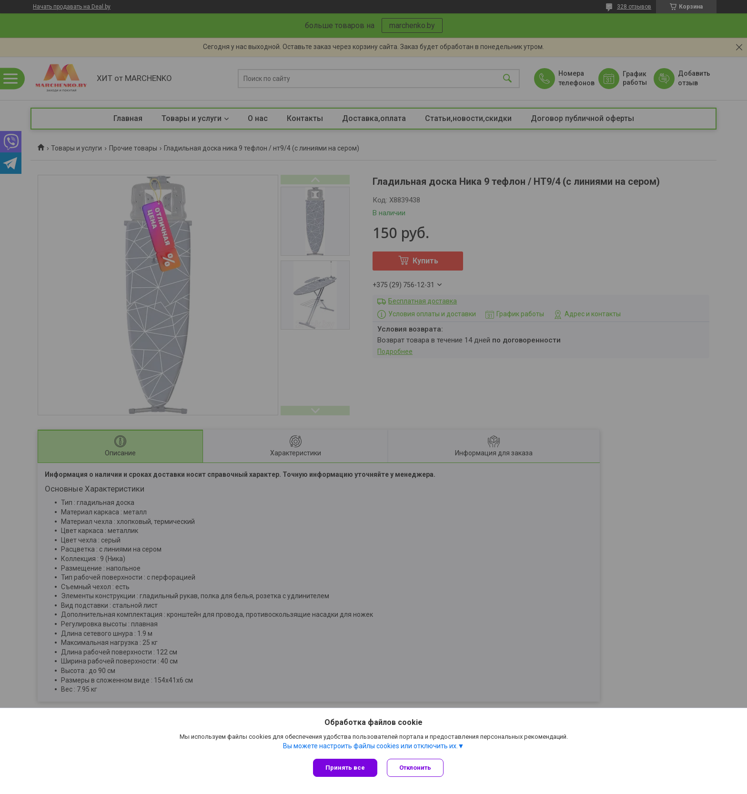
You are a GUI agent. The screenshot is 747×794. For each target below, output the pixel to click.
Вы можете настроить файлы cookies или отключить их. (370, 746)
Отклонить (415, 767)
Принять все (345, 767)
